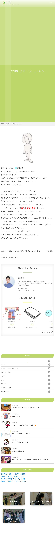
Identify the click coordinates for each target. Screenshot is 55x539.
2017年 (9, 476)
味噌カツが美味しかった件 (19, 451)
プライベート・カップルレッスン (25, 368)
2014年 (3, 479)
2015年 (23, 476)
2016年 (16, 476)
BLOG (11, 325)
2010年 (3, 481)
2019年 (23, 474)
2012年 (16, 479)
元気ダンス (25, 384)
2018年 (3, 476)
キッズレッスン (25, 391)
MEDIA (25, 376)
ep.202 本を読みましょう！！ (32, 328)
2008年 (17, 481)
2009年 (10, 481)
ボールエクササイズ (25, 388)
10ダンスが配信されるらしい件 (20, 442)
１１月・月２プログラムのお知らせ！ (21, 434)
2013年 (9, 479)
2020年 (16, 474)
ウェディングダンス (25, 372)
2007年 (23, 481)
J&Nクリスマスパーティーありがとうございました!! (25, 408)
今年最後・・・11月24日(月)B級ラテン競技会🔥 (24, 425)
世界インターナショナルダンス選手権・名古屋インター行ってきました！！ (31, 459)
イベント (25, 380)
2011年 (23, 479)
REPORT (25, 364)
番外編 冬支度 (11, 328)
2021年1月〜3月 (6, 474)
